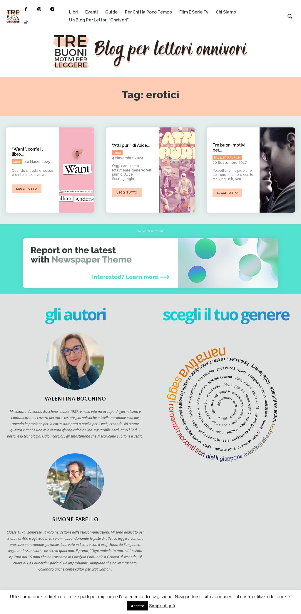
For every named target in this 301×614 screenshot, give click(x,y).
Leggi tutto (26, 188)
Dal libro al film (227, 157)
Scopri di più (162, 605)
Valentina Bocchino (75, 398)
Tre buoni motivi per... (229, 147)
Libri (17, 161)
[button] (290, 16)
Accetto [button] (137, 606)
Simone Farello (75, 519)
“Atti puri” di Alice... (131, 145)
